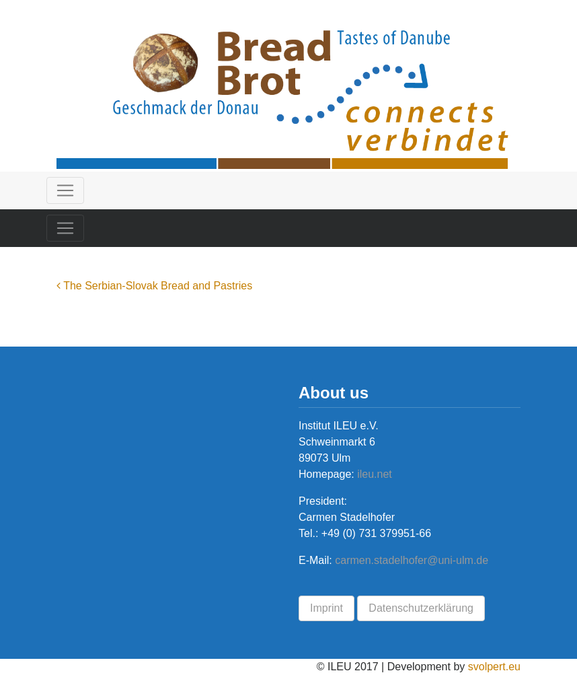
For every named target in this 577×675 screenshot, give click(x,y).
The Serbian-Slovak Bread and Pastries (154, 285)
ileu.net (373, 474)
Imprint (326, 608)
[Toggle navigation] (65, 190)
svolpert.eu (494, 666)
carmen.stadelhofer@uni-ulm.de (411, 560)
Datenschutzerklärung (421, 608)
